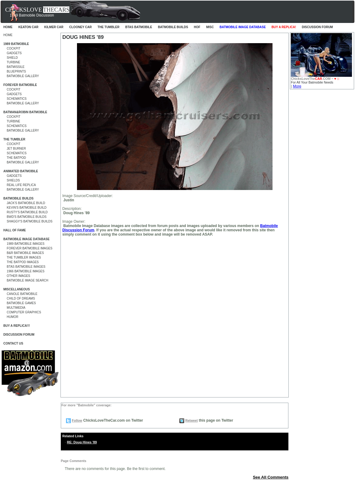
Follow (77, 420)
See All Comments (271, 477)
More (297, 86)
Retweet (191, 420)
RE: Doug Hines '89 (82, 442)
